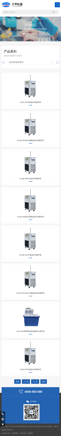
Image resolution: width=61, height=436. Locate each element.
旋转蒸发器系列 (16, 62)
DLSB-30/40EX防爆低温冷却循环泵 (30, 140)
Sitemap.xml (6, 433)
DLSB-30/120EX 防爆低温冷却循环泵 (30, 293)
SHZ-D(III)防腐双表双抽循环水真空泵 (30, 331)
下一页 (35, 381)
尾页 (43, 381)
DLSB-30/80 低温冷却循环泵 (30, 178)
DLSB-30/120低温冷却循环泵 (30, 255)
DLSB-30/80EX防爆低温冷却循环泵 (30, 217)
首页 (27, 34)
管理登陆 (15, 433)
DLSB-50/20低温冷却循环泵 (30, 369)
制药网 (30, 433)
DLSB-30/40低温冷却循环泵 (30, 102)
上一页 (26, 381)
